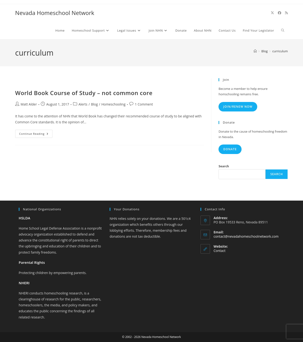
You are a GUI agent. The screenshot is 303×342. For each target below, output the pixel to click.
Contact (219, 250)
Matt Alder (29, 104)
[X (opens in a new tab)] (272, 12)
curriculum (280, 51)
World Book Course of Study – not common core (84, 93)
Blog (94, 104)
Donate (230, 149)
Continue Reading (35, 134)
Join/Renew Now (237, 107)
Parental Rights (32, 262)
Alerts (83, 104)
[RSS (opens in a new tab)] (286, 12)
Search (224, 166)
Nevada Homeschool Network (54, 13)
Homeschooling (113, 104)
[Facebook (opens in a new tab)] (279, 12)
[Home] (255, 51)
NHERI (24, 282)
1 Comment (144, 104)
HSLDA (24, 218)
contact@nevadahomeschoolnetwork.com (246, 236)
